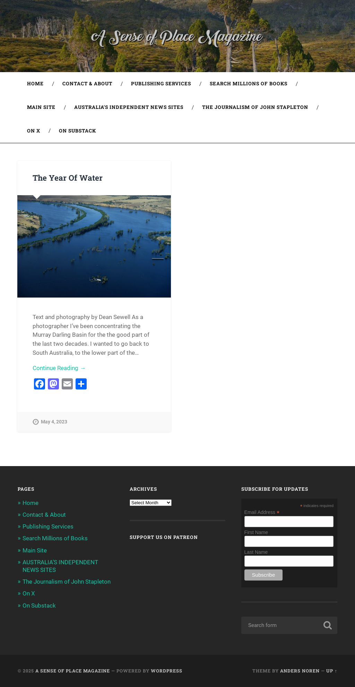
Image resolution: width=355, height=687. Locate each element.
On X (33, 131)
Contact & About (87, 83)
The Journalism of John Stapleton (255, 107)
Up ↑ (331, 670)
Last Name (256, 552)
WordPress (166, 670)
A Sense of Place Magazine (72, 670)
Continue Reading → (59, 367)
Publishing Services (161, 83)
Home (35, 83)
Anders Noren (300, 670)
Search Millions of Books (248, 83)
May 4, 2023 (54, 422)
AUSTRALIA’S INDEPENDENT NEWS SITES (128, 107)
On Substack (77, 131)
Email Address (262, 512)
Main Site (41, 107)
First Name (256, 532)
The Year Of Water (68, 177)
